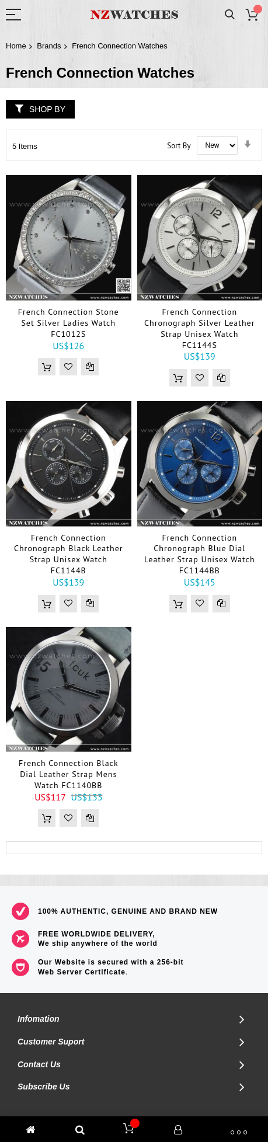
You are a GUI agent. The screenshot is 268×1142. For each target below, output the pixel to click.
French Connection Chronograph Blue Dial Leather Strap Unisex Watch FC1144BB (199, 554)
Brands (49, 45)
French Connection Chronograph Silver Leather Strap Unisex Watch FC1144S (199, 328)
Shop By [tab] (47, 109)
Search (230, 15)
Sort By (178, 145)
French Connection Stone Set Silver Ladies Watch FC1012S (68, 323)
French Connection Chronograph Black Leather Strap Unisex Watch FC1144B (68, 554)
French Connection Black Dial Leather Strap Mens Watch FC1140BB (69, 774)
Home (16, 45)
